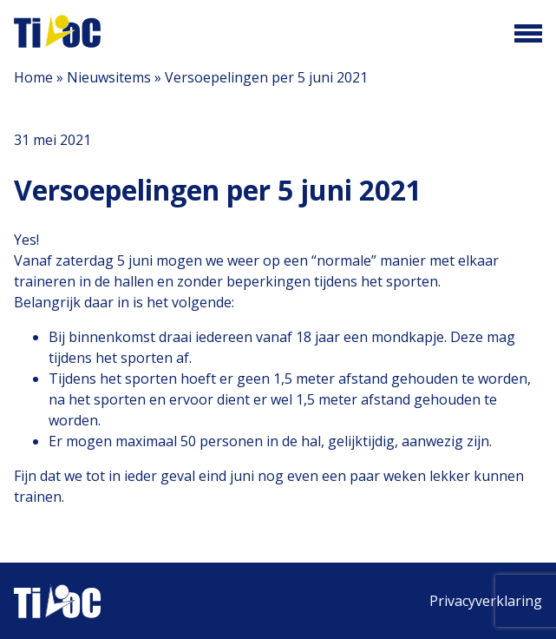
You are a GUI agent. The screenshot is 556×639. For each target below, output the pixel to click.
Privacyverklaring (485, 600)
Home (33, 77)
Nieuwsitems (109, 77)
